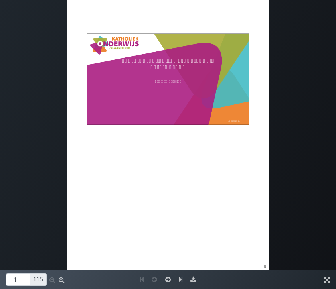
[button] (52, 280)
